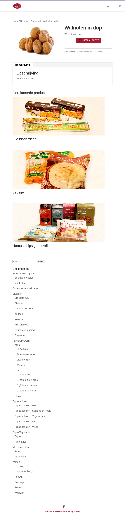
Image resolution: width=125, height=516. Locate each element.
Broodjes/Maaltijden (23, 273)
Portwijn (19, 476)
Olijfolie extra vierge (27, 380)
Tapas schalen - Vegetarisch (30, 416)
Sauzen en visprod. (25, 330)
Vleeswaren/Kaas (22, 447)
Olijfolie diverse (25, 374)
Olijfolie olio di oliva (27, 390)
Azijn (17, 345)
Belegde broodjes (24, 277)
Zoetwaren (20, 335)
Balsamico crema (26, 354)
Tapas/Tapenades (22, 432)
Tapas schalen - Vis (25, 421)
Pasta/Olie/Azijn (21, 340)
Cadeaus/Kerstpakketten (26, 288)
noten (100, 51)
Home (15, 21)
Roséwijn (19, 487)
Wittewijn (19, 493)
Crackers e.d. (22, 298)
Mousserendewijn (24, 471)
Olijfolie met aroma (27, 385)
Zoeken (41, 261)
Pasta (18, 396)
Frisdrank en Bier (24, 308)
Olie (17, 370)
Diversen (24, 21)
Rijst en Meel (22, 324)
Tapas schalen (20, 401)
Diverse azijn (23, 359)
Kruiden (19, 314)
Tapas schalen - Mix (25, 405)
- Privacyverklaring (73, 511)
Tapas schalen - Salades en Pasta (33, 410)
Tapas (18, 436)
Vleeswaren (21, 456)
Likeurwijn (20, 466)
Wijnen (16, 462)
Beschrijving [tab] (22, 64)
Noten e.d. (36, 21)
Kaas (17, 451)
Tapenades (20, 441)
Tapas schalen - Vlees (26, 427)
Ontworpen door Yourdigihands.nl (56, 511)
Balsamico (22, 349)
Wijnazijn (21, 365)
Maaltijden (20, 283)
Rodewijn (20, 482)
